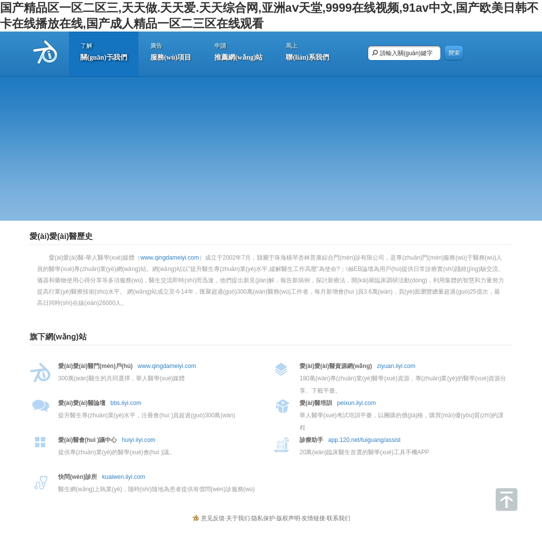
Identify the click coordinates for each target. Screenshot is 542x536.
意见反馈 (213, 518)
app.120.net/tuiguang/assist (364, 439)
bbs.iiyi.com (125, 403)
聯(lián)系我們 (307, 50)
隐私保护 (263, 518)
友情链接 (313, 518)
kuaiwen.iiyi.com (123, 476)
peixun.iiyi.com (356, 403)
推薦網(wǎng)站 (238, 50)
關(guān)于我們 (103, 50)
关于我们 (238, 518)
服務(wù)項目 (170, 50)
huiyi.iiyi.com (138, 439)
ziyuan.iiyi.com (396, 366)
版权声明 (288, 518)
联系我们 (338, 518)
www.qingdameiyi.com (169, 257)
